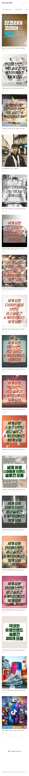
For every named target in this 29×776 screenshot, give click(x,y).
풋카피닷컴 (7, 3)
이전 (7, 737)
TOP (26, 772)
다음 (22, 737)
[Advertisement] (14, 751)
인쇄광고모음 (18, 9)
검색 (22, 3)
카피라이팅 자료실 (6, 9)
